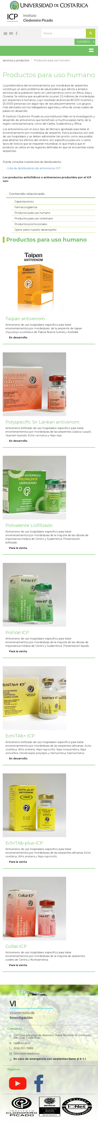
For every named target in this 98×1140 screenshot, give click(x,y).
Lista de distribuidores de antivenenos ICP (34, 168)
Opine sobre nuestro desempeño (35, 229)
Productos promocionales (30, 224)
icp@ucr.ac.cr (22, 1043)
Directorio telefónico (26, 1053)
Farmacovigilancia (25, 207)
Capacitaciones (24, 201)
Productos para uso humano (32, 213)
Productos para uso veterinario (33, 218)
